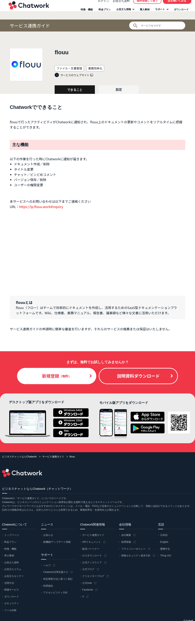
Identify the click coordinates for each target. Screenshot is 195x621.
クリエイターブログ (93, 576)
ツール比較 (10, 610)
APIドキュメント (91, 542)
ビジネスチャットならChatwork (19, 456)
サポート (158, 13)
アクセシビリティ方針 (55, 592)
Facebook (87, 589)
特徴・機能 (84, 13)
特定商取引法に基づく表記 (58, 579)
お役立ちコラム (12, 569)
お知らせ (48, 535)
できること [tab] (74, 89)
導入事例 (142, 13)
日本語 (164, 535)
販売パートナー (90, 548)
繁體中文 (165, 548)
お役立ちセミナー (14, 576)
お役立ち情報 (121, 13)
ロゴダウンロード (92, 555)
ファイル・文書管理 (69, 68)
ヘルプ (47, 565)
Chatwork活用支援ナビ (55, 572)
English (164, 542)
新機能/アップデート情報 (57, 542)
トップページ (11, 535)
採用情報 (126, 542)
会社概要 (126, 535)
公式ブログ (88, 569)
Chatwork (26, 9)
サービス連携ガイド (30, 25)
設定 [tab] (119, 89)
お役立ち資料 (118, 5)
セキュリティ (11, 603)
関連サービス (11, 589)
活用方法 (9, 583)
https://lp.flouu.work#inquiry (41, 206)
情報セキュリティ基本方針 (136, 555)
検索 (135, 26)
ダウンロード (178, 13)
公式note (87, 583)
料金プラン (102, 13)
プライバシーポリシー (133, 548)
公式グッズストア (92, 562)
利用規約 (48, 585)
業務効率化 (95, 68)
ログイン (101, 5)
